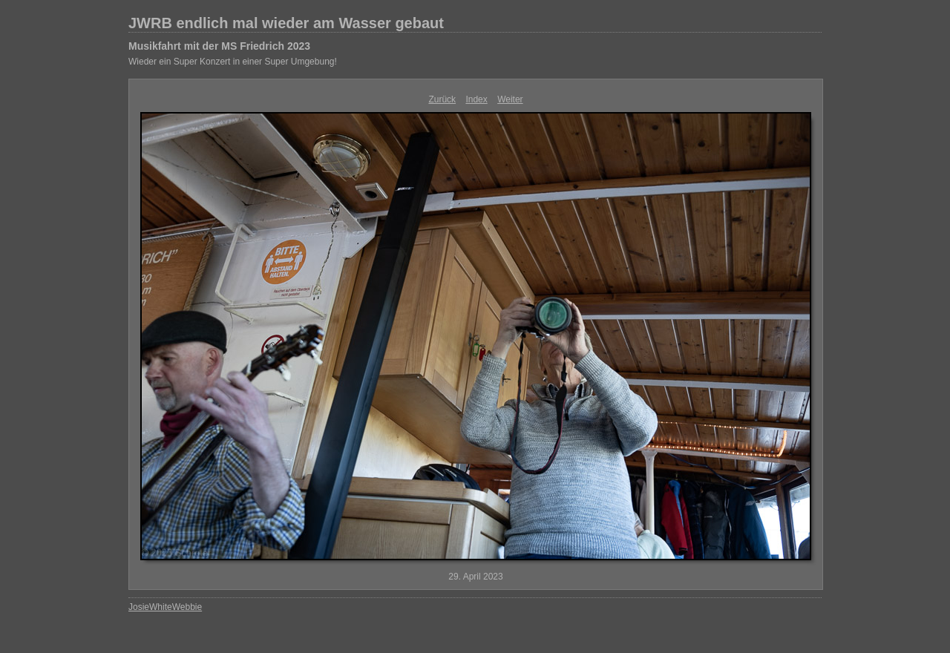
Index (476, 99)
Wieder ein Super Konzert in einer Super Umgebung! (232, 61)
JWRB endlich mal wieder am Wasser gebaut (286, 23)
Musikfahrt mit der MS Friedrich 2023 (219, 46)
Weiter (509, 99)
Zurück (442, 99)
